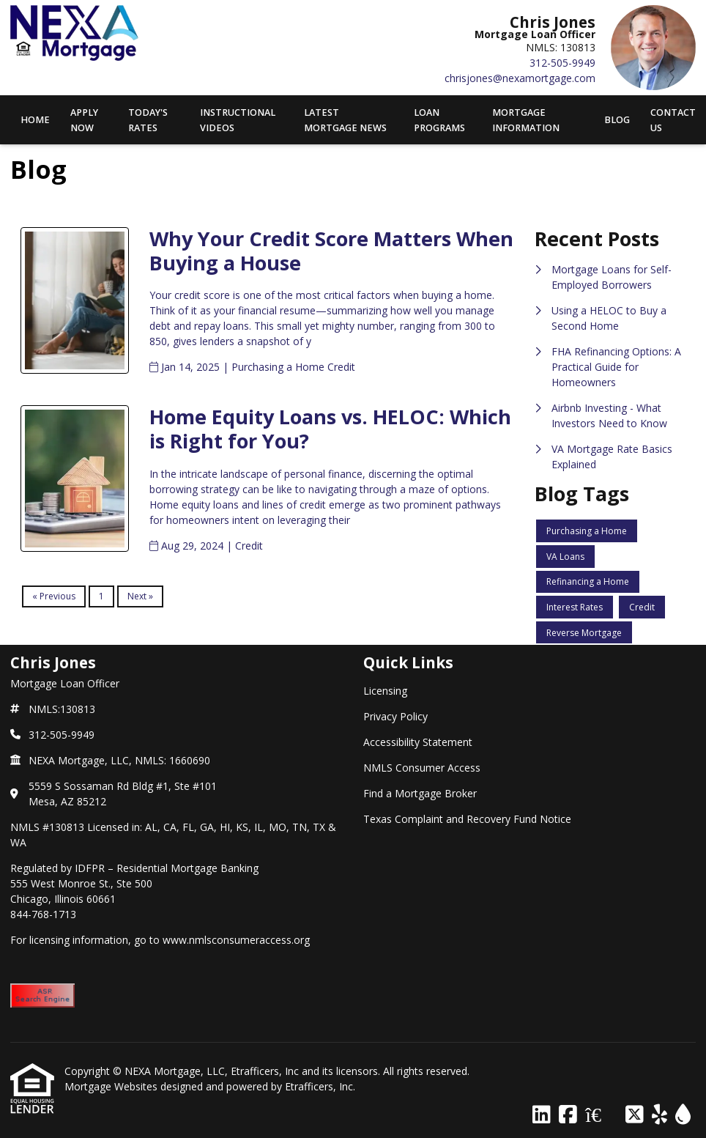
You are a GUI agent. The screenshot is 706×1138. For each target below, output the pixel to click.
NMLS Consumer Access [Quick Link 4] (421, 768)
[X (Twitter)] (634, 1115)
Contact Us (673, 120)
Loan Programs (439, 120)
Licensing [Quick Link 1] (385, 691)
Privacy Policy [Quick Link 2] (395, 716)
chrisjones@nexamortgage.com (520, 78)
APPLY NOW (84, 120)
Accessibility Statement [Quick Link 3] (417, 742)
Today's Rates (148, 120)
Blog (617, 120)
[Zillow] (601, 1115)
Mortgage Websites (112, 1086)
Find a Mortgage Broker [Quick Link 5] (420, 793)
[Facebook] (568, 1115)
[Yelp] (659, 1115)
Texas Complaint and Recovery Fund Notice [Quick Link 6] (467, 819)
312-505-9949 (562, 63)
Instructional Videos (237, 120)
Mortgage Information (526, 120)
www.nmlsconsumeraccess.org (236, 940)
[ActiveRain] (683, 1115)
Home (35, 120)
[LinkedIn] (541, 1115)
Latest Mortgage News (345, 120)
